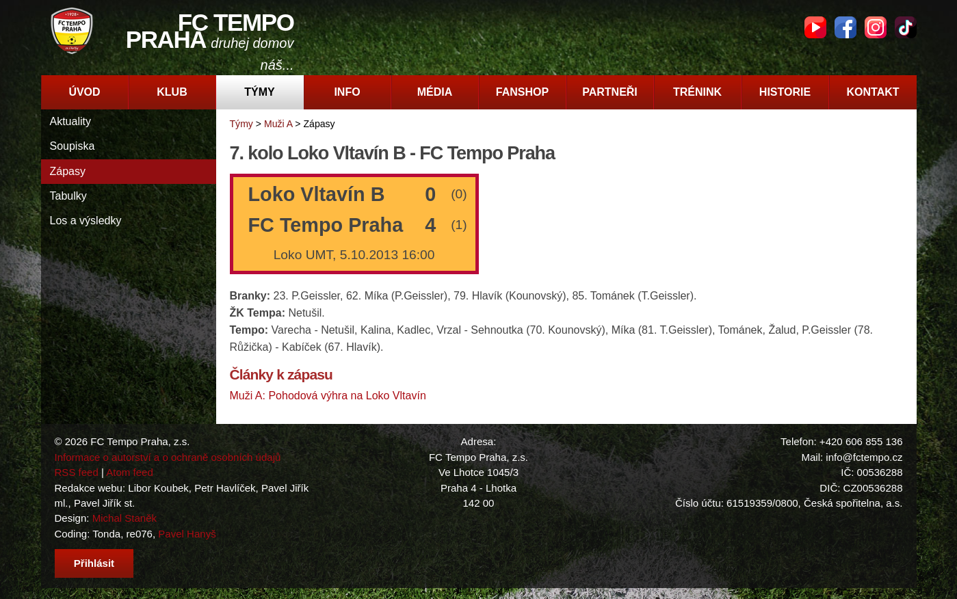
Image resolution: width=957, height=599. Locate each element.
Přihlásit (94, 563)
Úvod (84, 92)
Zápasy (68, 171)
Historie (785, 92)
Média (435, 92)
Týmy (259, 92)
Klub (172, 92)
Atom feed (129, 472)
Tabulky (68, 196)
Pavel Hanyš (186, 534)
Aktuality (70, 121)
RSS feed (77, 472)
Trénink (697, 92)
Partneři (610, 92)
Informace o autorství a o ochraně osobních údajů (168, 457)
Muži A (278, 123)
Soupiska (72, 146)
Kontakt (872, 92)
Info (347, 92)
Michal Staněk (124, 518)
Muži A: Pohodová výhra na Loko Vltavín (328, 395)
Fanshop (522, 92)
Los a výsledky (86, 220)
